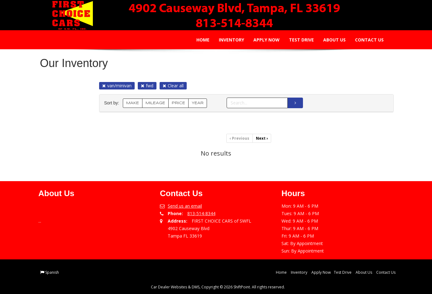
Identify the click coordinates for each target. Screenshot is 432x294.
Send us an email (185, 206)
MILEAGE (155, 103)
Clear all (173, 86)
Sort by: (113, 103)
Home (198, 40)
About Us (330, 40)
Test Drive (297, 40)
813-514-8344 (201, 213)
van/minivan (117, 86)
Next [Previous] (262, 138)
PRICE (178, 103)
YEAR (198, 103)
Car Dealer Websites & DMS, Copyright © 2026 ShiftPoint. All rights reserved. (218, 287)
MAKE (132, 103)
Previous (239, 138)
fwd (147, 86)
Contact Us (365, 40)
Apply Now (262, 40)
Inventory (227, 40)
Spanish (52, 272)
